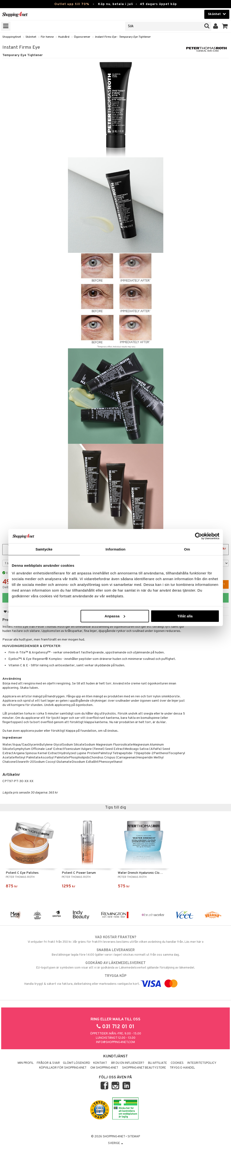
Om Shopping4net (104, 1068)
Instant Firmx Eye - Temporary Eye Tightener (123, 37)
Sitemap (134, 1137)
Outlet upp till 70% (71, 4)
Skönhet (31, 37)
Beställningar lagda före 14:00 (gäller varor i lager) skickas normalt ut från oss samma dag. (115, 952)
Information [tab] (116, 549)
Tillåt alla (185, 616)
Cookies (177, 1063)
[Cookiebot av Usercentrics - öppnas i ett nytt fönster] (198, 536)
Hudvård (63, 37)
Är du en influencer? (127, 1063)
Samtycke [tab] (44, 549)
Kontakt (100, 1063)
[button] (225, 26)
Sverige (115, 1143)
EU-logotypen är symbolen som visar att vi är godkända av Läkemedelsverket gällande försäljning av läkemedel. (115, 965)
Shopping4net (11, 37)
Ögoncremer (82, 37)
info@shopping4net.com (115, 1042)
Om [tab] (187, 549)
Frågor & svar (48, 1063)
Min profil (26, 1063)
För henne (47, 37)
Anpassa (115, 616)
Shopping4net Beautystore (144, 1068)
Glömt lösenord (76, 1063)
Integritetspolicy (201, 1063)
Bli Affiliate (157, 1063)
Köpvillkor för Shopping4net (63, 1068)
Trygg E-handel (182, 1068)
